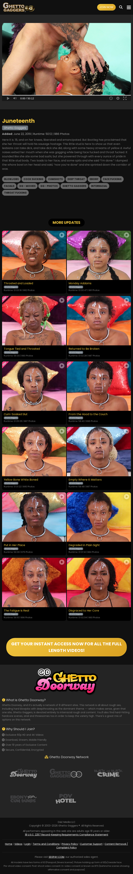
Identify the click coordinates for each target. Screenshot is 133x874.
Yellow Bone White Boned (21, 479)
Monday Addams (80, 283)
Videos (18, 844)
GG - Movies (27, 186)
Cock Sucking (33, 179)
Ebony (94, 179)
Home (8, 844)
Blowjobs (11, 179)
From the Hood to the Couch (88, 414)
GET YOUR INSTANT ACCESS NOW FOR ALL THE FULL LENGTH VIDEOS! (66, 647)
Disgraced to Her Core (84, 610)
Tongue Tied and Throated (22, 349)
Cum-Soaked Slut (16, 414)
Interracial (99, 186)
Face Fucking (112, 179)
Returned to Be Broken (84, 349)
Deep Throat (76, 179)
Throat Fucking (15, 192)
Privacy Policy (70, 844)
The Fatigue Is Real (16, 610)
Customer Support (91, 844)
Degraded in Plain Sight (84, 545)
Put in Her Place (14, 545)
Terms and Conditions (46, 844)
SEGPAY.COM (56, 857)
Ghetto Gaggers (74, 186)
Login (27, 844)
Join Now (106, 7)
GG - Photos (49, 186)
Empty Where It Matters (85, 479)
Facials (9, 186)
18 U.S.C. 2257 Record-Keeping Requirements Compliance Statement (66, 834)
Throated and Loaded (18, 283)
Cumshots (55, 179)
